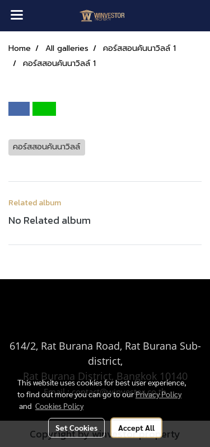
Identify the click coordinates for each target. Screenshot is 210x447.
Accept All (136, 427)
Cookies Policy (59, 406)
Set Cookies (76, 427)
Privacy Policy (158, 394)
